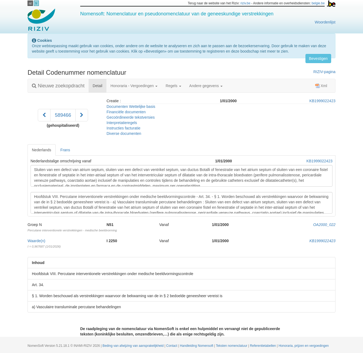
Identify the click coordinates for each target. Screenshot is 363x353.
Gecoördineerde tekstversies (131, 117)
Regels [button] (173, 86)
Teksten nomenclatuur (232, 346)
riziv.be (245, 3)
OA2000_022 (324, 224)
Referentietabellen (263, 346)
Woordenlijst (325, 22)
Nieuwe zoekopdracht (58, 85)
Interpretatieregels (122, 123)
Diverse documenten (124, 133)
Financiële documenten (126, 112)
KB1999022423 (322, 101)
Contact (172, 346)
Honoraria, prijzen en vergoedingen (303, 346)
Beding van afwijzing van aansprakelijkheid (133, 346)
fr (36, 3)
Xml (321, 86)
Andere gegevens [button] (206, 86)
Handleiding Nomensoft (197, 346)
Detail (99, 85)
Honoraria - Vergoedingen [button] (133, 86)
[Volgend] (81, 115)
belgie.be (318, 3)
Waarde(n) (36, 241)
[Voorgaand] (44, 115)
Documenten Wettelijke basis (131, 106)
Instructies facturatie (123, 128)
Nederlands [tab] (41, 150)
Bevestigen (318, 58)
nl (30, 3)
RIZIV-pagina (324, 72)
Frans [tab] (65, 150)
